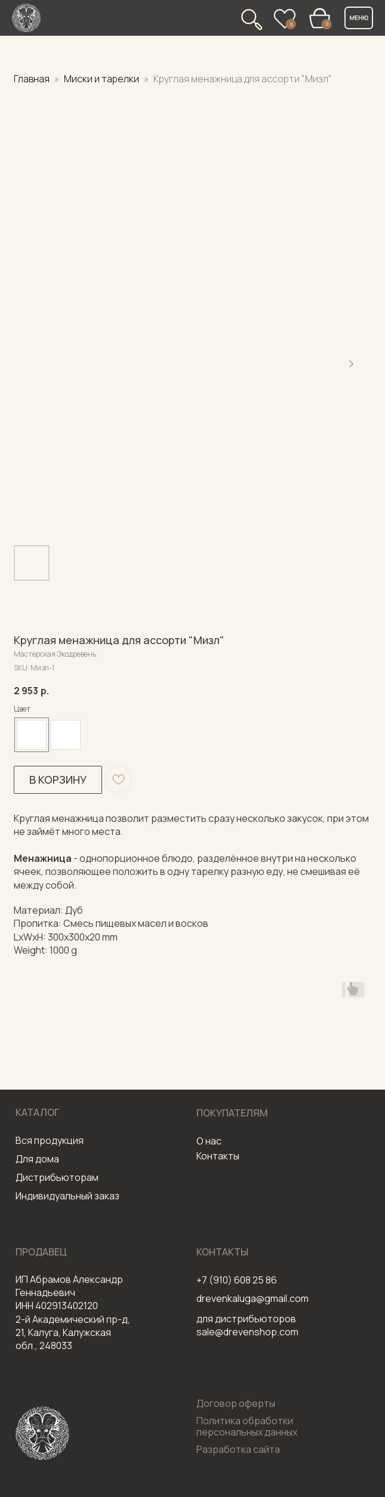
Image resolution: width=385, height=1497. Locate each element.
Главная (32, 78)
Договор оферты (235, 1403)
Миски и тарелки (102, 78)
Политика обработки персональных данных (246, 1426)
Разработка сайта (238, 1449)
